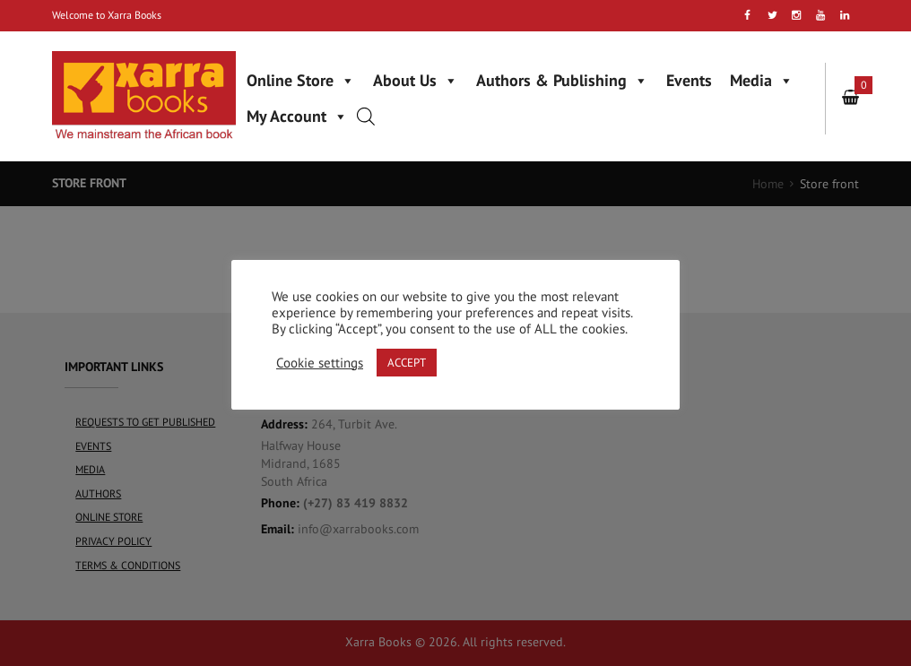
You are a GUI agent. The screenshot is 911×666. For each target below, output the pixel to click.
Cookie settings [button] (319, 363)
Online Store (301, 80)
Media (762, 80)
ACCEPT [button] (406, 362)
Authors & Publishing (562, 80)
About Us (415, 80)
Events (689, 80)
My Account (297, 116)
